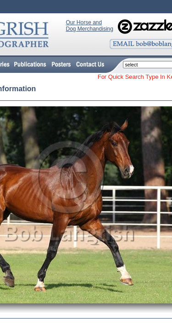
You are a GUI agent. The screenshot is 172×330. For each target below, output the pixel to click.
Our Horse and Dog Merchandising (89, 25)
